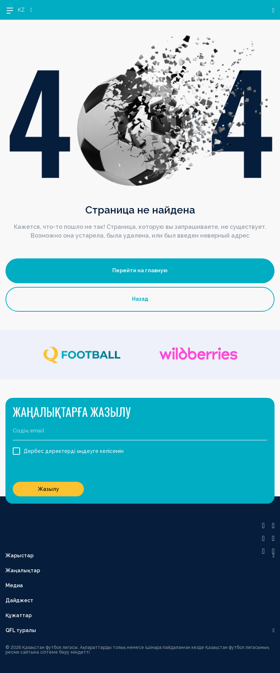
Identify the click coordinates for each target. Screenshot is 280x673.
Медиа (14, 585)
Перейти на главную (140, 270)
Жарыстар (19, 555)
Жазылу (48, 489)
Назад (140, 299)
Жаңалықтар (22, 570)
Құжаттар (18, 615)
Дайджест (19, 600)
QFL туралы (20, 630)
